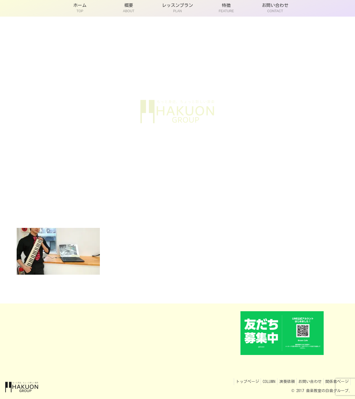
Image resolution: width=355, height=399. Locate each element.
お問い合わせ (306, 381)
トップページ (237, 381)
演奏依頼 (281, 381)
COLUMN (261, 381)
